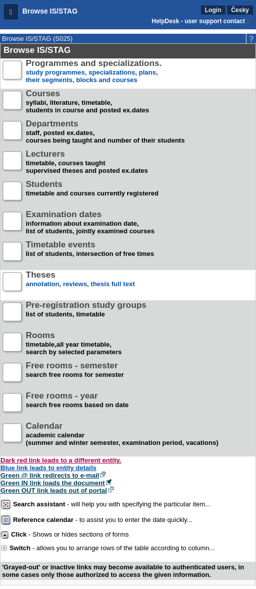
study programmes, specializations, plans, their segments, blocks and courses (94, 72)
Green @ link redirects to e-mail (50, 475)
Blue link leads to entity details (48, 468)
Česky (240, 10)
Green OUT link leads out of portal (54, 490)
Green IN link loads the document (53, 483)
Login (213, 10)
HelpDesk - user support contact (198, 21)
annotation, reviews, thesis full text (80, 283)
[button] (11, 11)
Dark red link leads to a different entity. (61, 460)
